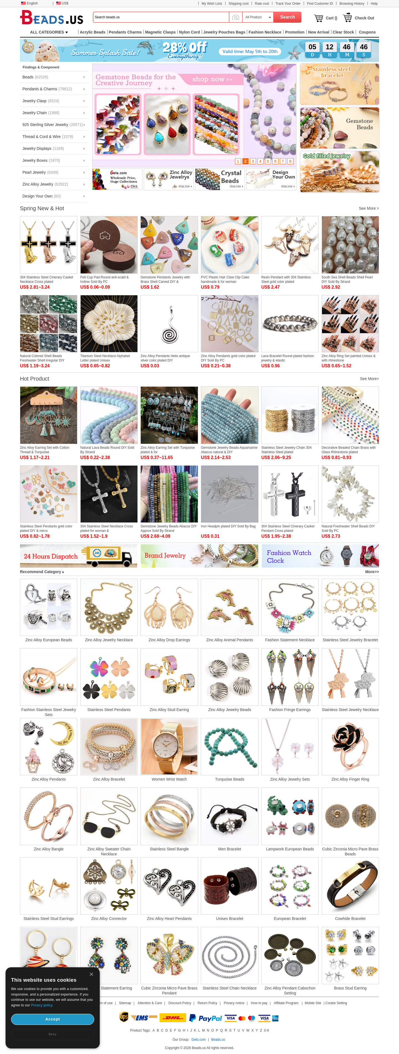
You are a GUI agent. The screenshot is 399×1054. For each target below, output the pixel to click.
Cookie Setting (336, 1003)
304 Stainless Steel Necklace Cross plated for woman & (106, 528)
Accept (52, 1019)
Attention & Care (150, 1003)
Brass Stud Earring (350, 988)
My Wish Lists (212, 4)
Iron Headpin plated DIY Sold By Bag (228, 526)
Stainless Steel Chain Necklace (230, 988)
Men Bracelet (229, 849)
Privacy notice (234, 1003)
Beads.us (218, 1040)
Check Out (364, 18)
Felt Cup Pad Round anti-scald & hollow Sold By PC (104, 279)
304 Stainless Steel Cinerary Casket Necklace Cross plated (46, 279)
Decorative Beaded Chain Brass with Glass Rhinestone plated (349, 450)
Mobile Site (313, 1003)
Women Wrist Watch (169, 779)
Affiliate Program (286, 1003)
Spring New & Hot (42, 208)
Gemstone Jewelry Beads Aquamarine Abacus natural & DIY (229, 450)
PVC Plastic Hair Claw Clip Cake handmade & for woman (225, 279)
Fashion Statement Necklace (290, 640)
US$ (62, 3)
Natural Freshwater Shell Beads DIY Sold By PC (348, 528)
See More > (369, 208)
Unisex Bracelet (229, 918)
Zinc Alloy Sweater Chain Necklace (109, 851)
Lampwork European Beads (290, 849)
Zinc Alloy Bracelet (109, 779)
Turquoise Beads (229, 779)
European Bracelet (290, 918)
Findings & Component (41, 67)
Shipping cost (239, 4)
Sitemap (125, 1003)
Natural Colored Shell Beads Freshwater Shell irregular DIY (42, 358)
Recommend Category (42, 572)
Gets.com (198, 1040)
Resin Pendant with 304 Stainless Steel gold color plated (286, 279)
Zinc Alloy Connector (109, 918)
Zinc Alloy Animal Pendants (229, 640)
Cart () (331, 18)
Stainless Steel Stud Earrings (49, 918)
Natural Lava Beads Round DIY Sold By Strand (107, 450)
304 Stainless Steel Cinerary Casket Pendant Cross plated (287, 528)
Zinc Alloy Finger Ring (350, 779)
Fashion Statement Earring (109, 988)
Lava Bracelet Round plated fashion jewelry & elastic (287, 358)
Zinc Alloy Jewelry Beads (229, 709)
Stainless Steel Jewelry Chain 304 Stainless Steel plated (286, 450)
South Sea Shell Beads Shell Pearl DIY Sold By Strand (347, 279)
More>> (372, 572)
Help (374, 4)
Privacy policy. (42, 1005)
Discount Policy (179, 1003)
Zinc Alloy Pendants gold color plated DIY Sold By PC (228, 358)
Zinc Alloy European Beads (48, 640)
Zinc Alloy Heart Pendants (169, 918)
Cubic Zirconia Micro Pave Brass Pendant (169, 990)
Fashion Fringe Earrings (290, 709)
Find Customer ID (320, 4)
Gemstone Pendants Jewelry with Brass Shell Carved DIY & (165, 279)
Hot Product (34, 379)
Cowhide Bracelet (350, 918)
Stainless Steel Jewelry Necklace (350, 709)
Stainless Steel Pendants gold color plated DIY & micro (46, 528)
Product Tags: (140, 1030)
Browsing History (351, 4)
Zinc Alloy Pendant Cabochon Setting (290, 990)
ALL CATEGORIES (49, 32)
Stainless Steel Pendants (109, 709)
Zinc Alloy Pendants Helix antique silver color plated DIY (165, 358)
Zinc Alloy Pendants (49, 779)
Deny (53, 1034)
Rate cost (262, 4)
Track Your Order (288, 4)
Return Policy (207, 1003)
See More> (369, 378)
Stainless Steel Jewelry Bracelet (350, 640)
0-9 (266, 1030)
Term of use (104, 1003)
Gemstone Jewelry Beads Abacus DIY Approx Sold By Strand (168, 528)
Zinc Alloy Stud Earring (169, 709)
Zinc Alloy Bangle (48, 849)
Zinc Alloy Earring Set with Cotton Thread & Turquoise (44, 450)
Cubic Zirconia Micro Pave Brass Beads (350, 851)
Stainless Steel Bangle (169, 849)
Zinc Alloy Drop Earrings (169, 640)
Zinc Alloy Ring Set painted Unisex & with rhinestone (349, 358)
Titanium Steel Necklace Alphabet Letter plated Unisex (105, 358)
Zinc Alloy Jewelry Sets (290, 779)
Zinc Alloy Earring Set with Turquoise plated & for (167, 450)
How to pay (259, 1003)
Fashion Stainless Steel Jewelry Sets (48, 712)
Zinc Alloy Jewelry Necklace (109, 640)
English (29, 3)
